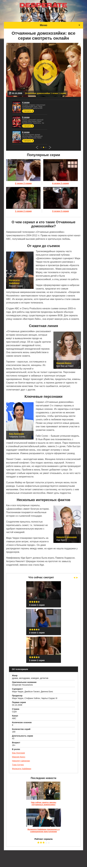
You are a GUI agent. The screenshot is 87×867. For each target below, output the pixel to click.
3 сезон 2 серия (60, 211)
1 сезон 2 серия (23, 211)
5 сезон (27, 117)
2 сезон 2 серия (23, 183)
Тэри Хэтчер (18, 765)
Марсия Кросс (18, 757)
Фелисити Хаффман (21, 768)
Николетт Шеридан (21, 761)
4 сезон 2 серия (60, 183)
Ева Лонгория (18, 753)
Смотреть (30, 111)
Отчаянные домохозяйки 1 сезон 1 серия (45, 93)
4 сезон (27, 102)
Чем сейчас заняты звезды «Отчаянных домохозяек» (43, 803)
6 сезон (27, 132)
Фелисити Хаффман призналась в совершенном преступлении (43, 830)
